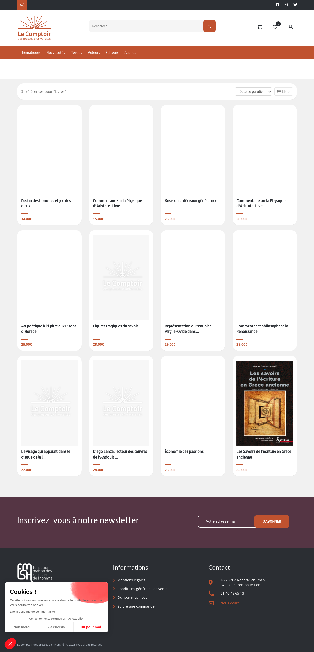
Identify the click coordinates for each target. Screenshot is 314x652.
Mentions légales (131, 580)
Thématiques (30, 52)
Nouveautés (55, 52)
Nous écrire (230, 603)
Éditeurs (112, 52)
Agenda (130, 52)
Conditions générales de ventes (143, 588)
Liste (283, 91)
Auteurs (94, 52)
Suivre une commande (136, 606)
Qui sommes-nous (132, 597)
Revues (76, 52)
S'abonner (272, 521)
